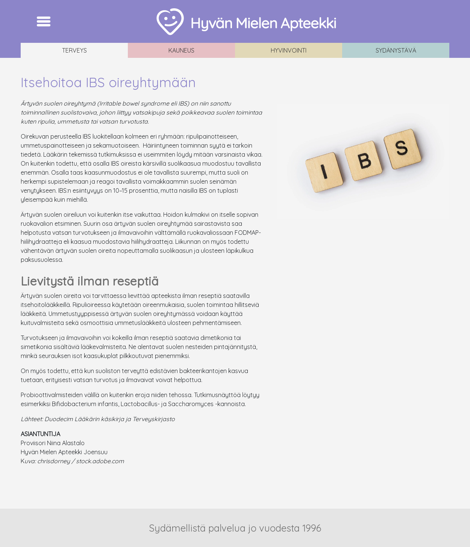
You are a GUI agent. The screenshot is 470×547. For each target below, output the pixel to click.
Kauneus (181, 50)
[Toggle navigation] (43, 21)
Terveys (74, 50)
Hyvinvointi (288, 50)
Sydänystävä (396, 50)
